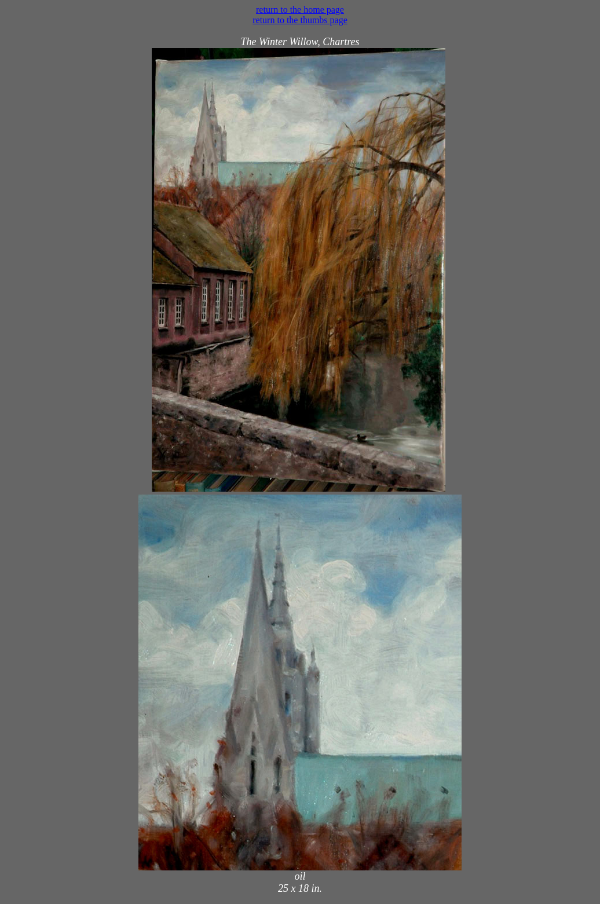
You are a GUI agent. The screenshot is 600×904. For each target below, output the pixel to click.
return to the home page (300, 9)
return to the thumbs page (300, 20)
